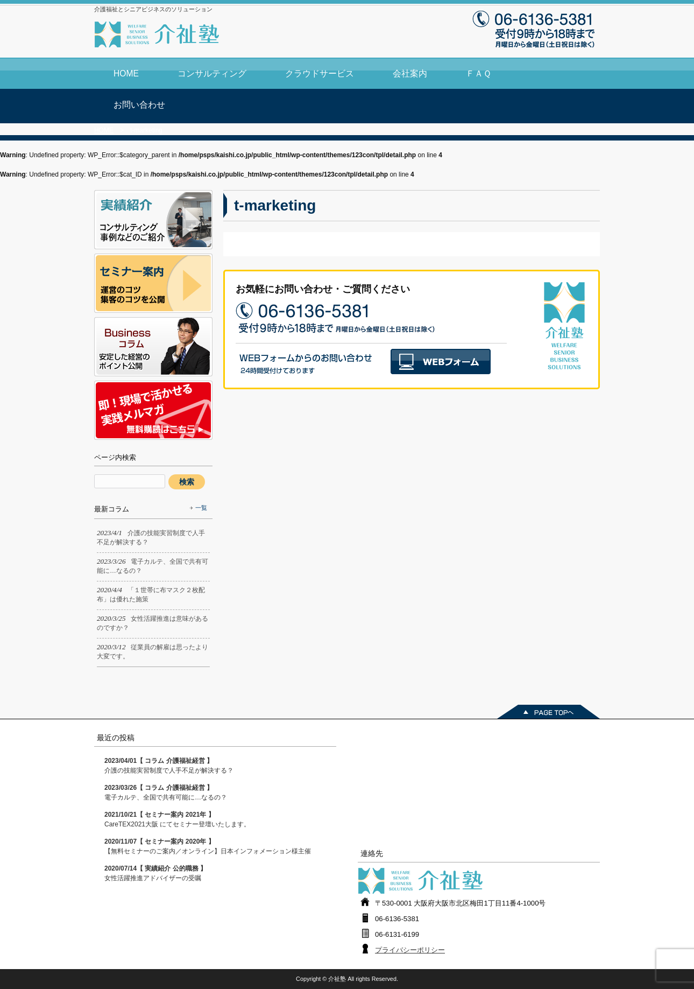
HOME (126, 73)
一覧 (201, 507)
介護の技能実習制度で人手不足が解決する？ (168, 765)
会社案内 (410, 73)
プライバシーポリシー (410, 950)
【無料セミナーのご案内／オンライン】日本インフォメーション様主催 (207, 846)
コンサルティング (212, 73)
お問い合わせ (139, 104)
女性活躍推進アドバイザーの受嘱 (155, 873)
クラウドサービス (319, 73)
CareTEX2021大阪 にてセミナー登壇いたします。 (177, 819)
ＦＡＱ (478, 73)
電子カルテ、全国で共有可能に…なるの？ (165, 792)
